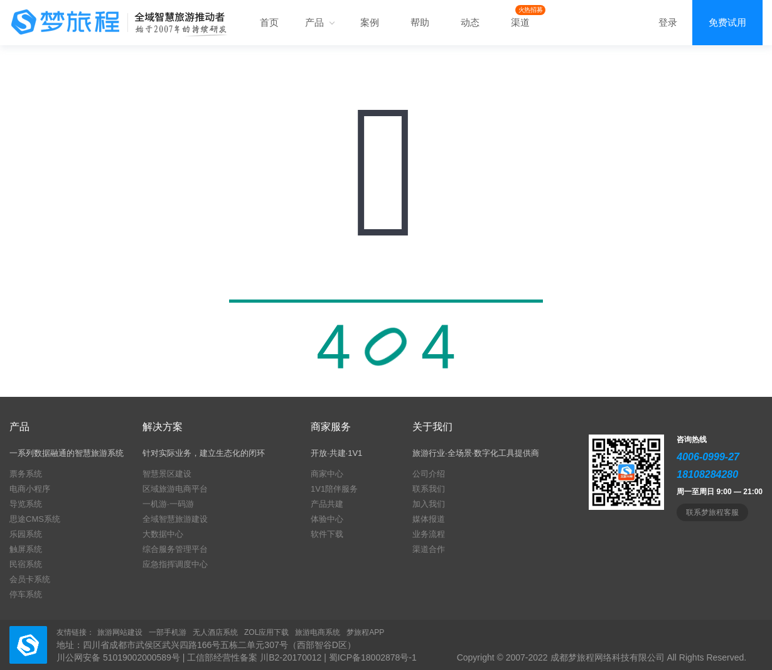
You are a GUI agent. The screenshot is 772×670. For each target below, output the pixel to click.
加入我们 (428, 504)
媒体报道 (428, 519)
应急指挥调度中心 (175, 564)
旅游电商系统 (317, 632)
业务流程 (428, 534)
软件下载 (327, 534)
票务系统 (25, 473)
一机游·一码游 (168, 504)
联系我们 (428, 489)
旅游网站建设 (119, 632)
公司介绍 (428, 473)
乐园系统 (25, 534)
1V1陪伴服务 (334, 489)
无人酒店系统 (215, 632)
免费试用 (727, 22)
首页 (269, 22)
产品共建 (327, 504)
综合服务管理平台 (175, 549)
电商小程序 (29, 489)
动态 (470, 22)
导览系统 (25, 504)
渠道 (520, 22)
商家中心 (327, 473)
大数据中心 (162, 534)
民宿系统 (25, 564)
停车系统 (25, 594)
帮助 (419, 22)
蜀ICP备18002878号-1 (373, 657)
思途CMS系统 (34, 519)
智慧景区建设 (166, 473)
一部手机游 (167, 632)
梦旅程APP (365, 632)
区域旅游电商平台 (175, 489)
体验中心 (327, 519)
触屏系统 (25, 549)
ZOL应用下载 (266, 632)
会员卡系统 (29, 579)
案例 (369, 22)
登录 (667, 22)
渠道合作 (428, 549)
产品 (319, 22)
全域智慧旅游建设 (175, 519)
